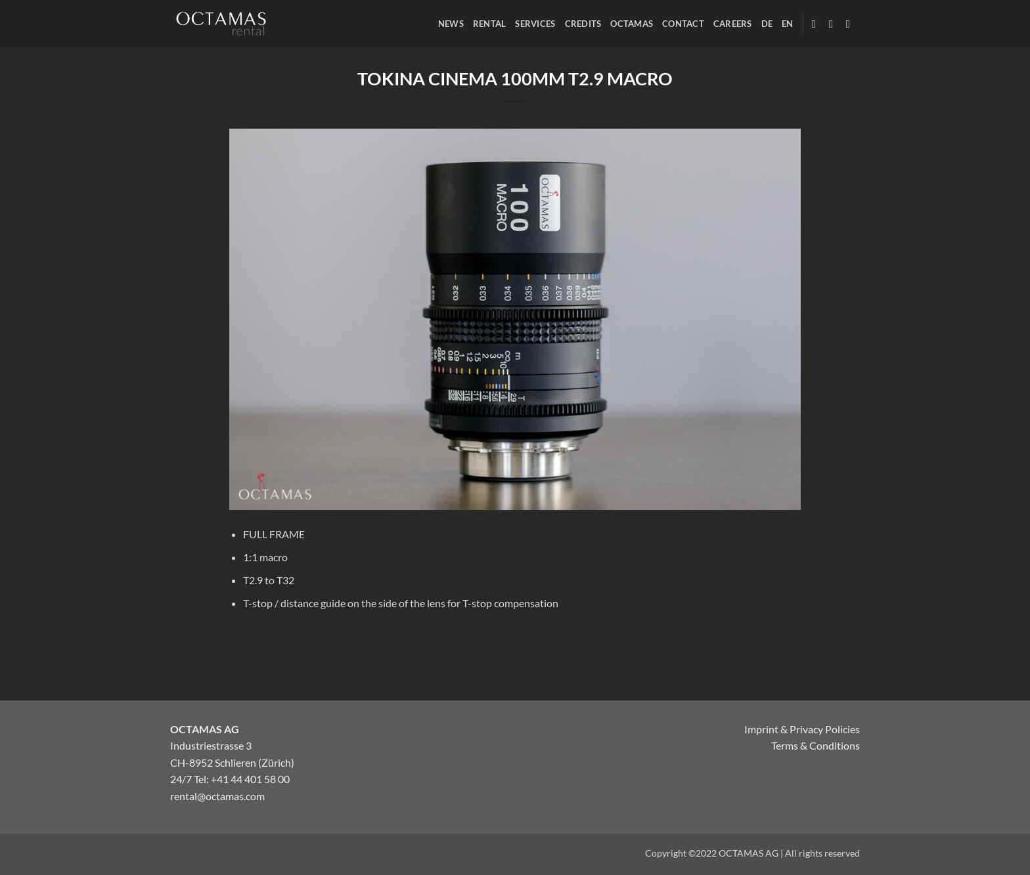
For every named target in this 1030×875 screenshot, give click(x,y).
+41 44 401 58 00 (250, 779)
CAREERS (732, 23)
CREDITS (583, 23)
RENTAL (489, 23)
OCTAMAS (631, 23)
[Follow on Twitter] (851, 24)
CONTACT (683, 23)
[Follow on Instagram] (834, 24)
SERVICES (535, 23)
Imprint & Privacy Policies (802, 729)
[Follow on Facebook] (817, 24)
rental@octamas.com (217, 796)
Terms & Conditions (815, 745)
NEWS (451, 23)
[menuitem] (767, 24)
